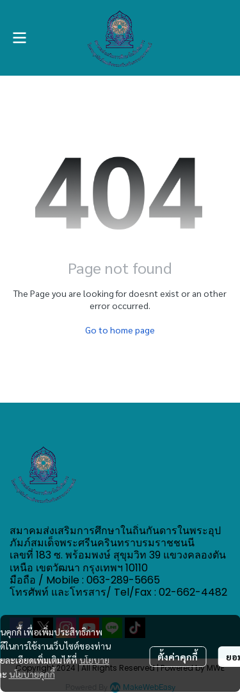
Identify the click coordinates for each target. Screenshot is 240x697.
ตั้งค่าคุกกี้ (177, 656)
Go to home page (120, 329)
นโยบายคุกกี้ (32, 674)
